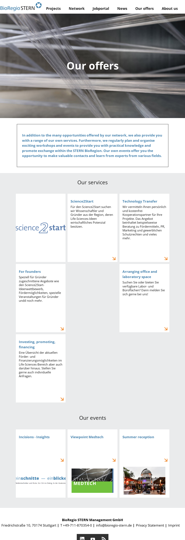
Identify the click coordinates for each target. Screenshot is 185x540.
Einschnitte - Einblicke (41, 463)
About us (170, 8)
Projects (53, 8)
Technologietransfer (144, 228)
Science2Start (92, 228)
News (122, 8)
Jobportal (101, 8)
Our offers (144, 8)
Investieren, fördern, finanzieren (41, 368)
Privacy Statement (150, 525)
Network (77, 8)
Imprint (174, 525)
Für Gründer (41, 298)
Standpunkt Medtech (92, 463)
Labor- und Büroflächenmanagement (144, 298)
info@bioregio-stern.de (114, 525)
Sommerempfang (144, 463)
